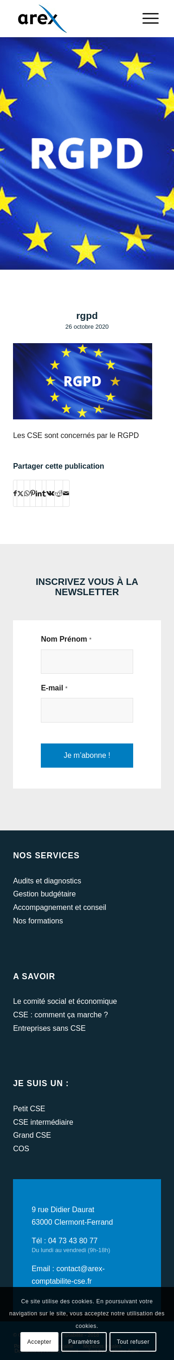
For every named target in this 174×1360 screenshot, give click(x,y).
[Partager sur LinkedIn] (39, 493)
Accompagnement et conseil (59, 907)
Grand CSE (32, 1135)
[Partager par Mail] (66, 493)
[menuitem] (146, 18)
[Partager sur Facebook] (15, 493)
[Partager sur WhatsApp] (27, 493)
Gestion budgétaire (44, 894)
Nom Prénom (66, 639)
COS (21, 1149)
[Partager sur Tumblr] (44, 493)
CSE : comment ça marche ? (60, 1015)
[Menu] (146, 18)
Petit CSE (29, 1109)
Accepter (39, 1342)
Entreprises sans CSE (49, 1028)
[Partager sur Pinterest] (32, 493)
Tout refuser (133, 1342)
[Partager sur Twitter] (20, 493)
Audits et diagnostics (47, 881)
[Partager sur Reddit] (59, 493)
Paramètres (84, 1342)
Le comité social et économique (65, 1001)
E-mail (54, 688)
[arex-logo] (72, 18)
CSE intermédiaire (43, 1122)
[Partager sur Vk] (50, 493)
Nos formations (38, 921)
